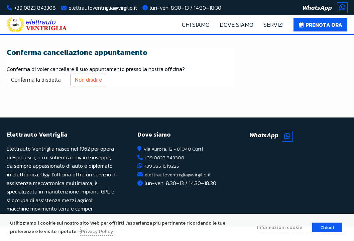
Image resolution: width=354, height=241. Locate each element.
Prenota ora (324, 25)
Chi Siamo (196, 24)
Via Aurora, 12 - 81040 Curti (175, 149)
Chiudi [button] (327, 227)
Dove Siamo (236, 24)
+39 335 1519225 (162, 166)
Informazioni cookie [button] (279, 227)
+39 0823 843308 (35, 8)
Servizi (273, 24)
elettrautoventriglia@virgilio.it (103, 8)
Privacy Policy (97, 231)
